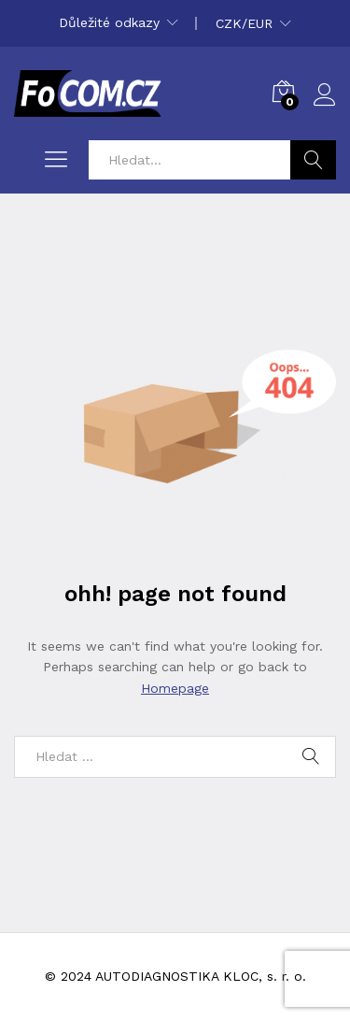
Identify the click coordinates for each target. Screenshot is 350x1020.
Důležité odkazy (109, 22)
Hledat (313, 160)
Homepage (175, 688)
